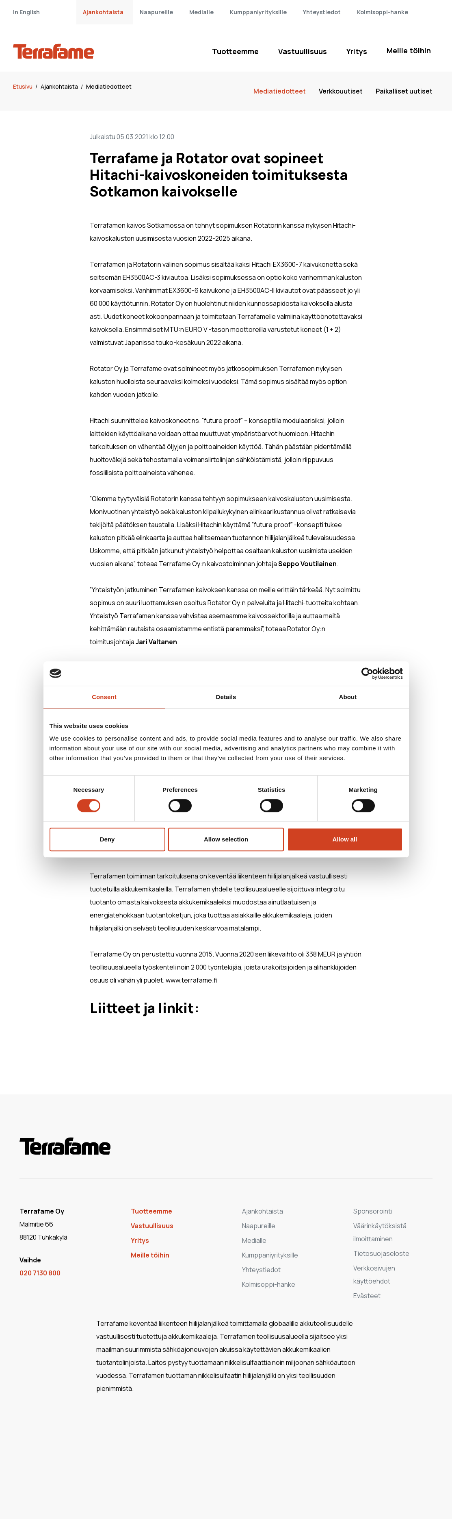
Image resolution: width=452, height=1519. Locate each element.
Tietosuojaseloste (381, 1253)
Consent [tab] (104, 696)
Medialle (201, 12)
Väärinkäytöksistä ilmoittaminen (380, 1232)
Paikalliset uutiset (404, 91)
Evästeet (367, 1295)
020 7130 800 (40, 1272)
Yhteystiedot (322, 12)
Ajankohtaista (103, 12)
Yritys (356, 51)
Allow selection (226, 839)
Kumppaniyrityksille (258, 12)
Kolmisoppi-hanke (382, 12)
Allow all (345, 839)
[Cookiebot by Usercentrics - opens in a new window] (367, 673)
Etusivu (23, 86)
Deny (107, 839)
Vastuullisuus (302, 51)
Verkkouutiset (341, 91)
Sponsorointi (372, 1211)
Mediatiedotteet (109, 86)
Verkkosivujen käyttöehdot (374, 1275)
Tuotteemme (235, 51)
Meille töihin (409, 50)
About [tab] (348, 696)
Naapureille (156, 12)
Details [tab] (226, 696)
